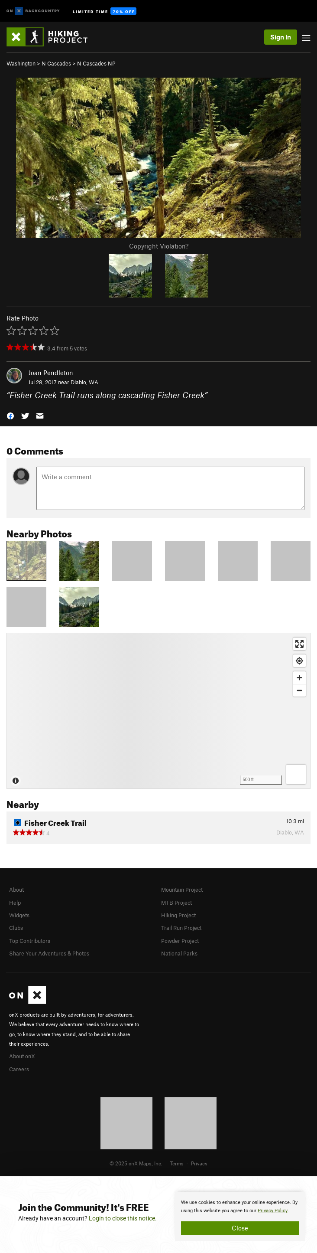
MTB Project (176, 902)
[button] (10, 415)
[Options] (296, 774)
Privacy (199, 1163)
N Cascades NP (96, 63)
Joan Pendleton (50, 372)
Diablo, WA (84, 382)
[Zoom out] (299, 690)
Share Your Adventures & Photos (49, 953)
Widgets (19, 915)
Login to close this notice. (123, 1218)
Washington (21, 63)
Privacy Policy (273, 1211)
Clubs (16, 927)
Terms (177, 1163)
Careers (19, 1069)
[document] (240, 1216)
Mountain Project (182, 889)
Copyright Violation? (158, 246)
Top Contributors (29, 940)
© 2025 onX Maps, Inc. (136, 1163)
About (16, 889)
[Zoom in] (299, 677)
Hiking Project (178, 915)
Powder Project (180, 940)
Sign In (280, 37)
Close (240, 1228)
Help (15, 902)
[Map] (158, 710)
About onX (22, 1056)
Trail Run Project (181, 927)
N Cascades (56, 63)
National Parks (179, 953)
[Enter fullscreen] (299, 644)
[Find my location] (299, 660)
